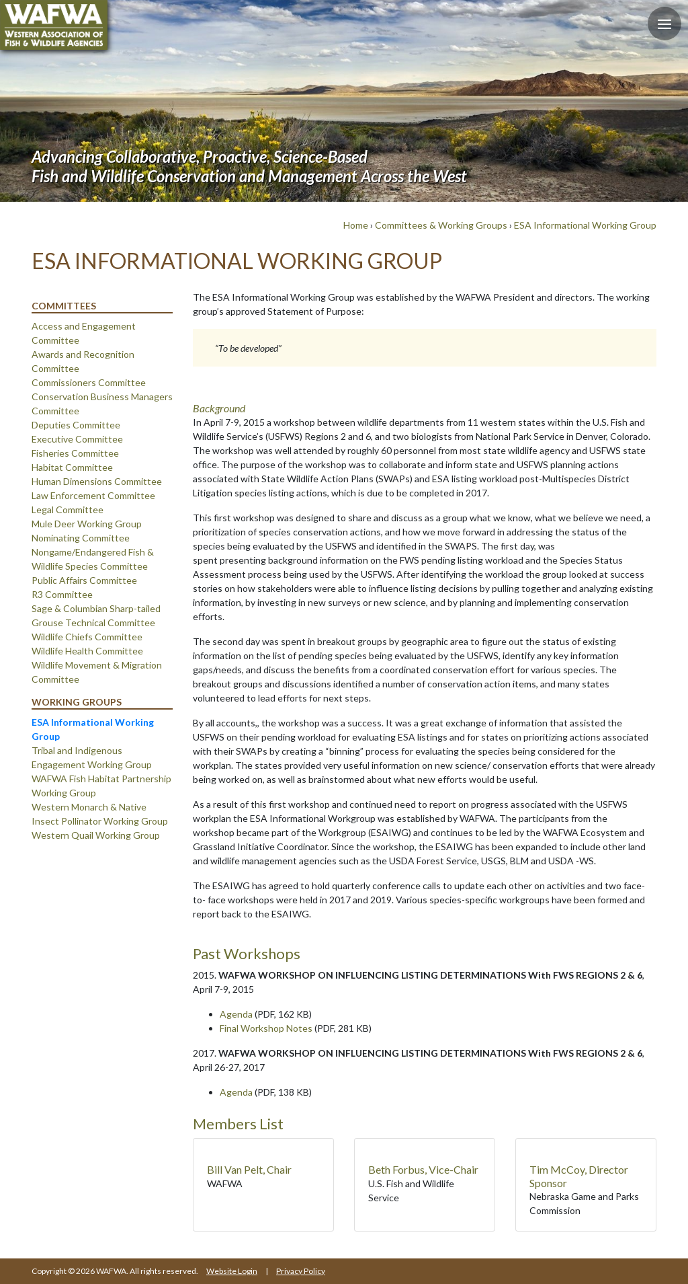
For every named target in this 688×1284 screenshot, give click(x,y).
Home (355, 225)
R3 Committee (62, 594)
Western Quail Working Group (96, 835)
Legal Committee (67, 509)
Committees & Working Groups (441, 225)
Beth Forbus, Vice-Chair (423, 1169)
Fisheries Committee (75, 453)
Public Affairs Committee (84, 580)
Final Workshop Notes (266, 1028)
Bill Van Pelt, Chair (249, 1169)
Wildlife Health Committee (87, 650)
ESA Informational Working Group (585, 225)
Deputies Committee (76, 424)
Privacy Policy (300, 1271)
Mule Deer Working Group (87, 523)
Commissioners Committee (89, 382)
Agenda (236, 1014)
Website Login (231, 1271)
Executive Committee (77, 439)
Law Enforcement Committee (93, 495)
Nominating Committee (81, 537)
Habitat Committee (72, 467)
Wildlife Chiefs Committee (87, 636)
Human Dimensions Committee (97, 481)
